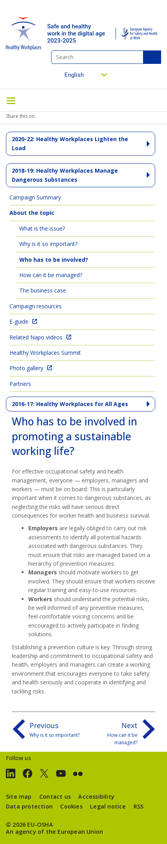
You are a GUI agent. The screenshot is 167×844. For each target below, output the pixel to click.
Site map (19, 796)
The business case (42, 290)
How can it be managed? (50, 275)
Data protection (29, 806)
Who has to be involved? (53, 259)
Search (152, 57)
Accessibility (96, 796)
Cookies (71, 806)
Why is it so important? (48, 244)
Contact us (55, 796)
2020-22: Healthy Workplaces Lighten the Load (70, 143)
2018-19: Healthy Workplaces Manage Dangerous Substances (65, 175)
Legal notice (108, 806)
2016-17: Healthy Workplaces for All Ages (70, 404)
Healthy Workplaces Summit (45, 352)
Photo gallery (26, 368)
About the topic (31, 212)
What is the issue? (42, 228)
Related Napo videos (35, 337)
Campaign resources (35, 306)
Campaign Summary (35, 197)
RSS (139, 806)
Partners (20, 384)
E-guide (18, 321)
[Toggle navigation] (11, 100)
